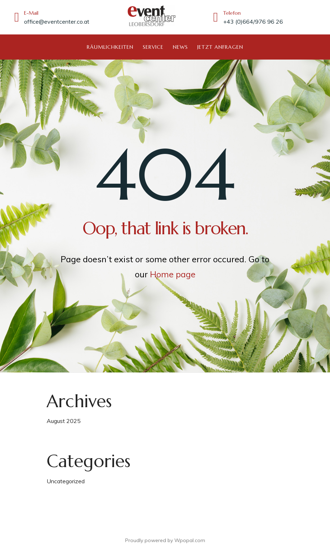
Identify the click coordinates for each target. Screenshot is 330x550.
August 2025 (64, 420)
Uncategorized (66, 480)
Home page (172, 274)
